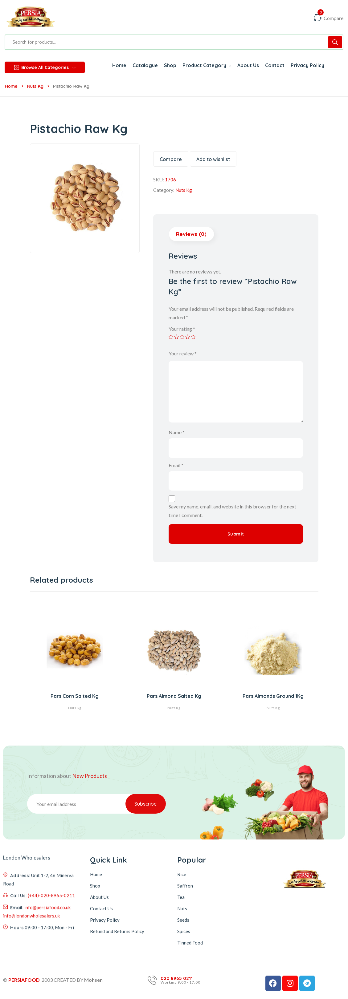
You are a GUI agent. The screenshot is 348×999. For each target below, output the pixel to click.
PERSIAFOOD (24, 980)
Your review (183, 354)
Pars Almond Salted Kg (174, 697)
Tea (181, 897)
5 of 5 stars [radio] (194, 337)
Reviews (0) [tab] (191, 234)
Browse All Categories (45, 67)
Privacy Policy (105, 920)
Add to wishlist (213, 159)
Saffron (185, 886)
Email (176, 465)
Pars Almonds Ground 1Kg (273, 697)
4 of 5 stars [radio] (188, 337)
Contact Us (101, 909)
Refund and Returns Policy (117, 931)
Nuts (182, 909)
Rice (181, 874)
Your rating (182, 329)
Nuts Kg (35, 86)
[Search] (335, 42)
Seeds (183, 920)
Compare (171, 159)
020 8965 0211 (177, 979)
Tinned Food (190, 943)
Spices (183, 931)
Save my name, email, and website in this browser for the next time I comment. (232, 511)
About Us (99, 897)
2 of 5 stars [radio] (176, 337)
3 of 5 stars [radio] (182, 337)
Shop (95, 886)
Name (177, 432)
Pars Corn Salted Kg (75, 697)
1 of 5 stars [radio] (171, 337)
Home (11, 86)
